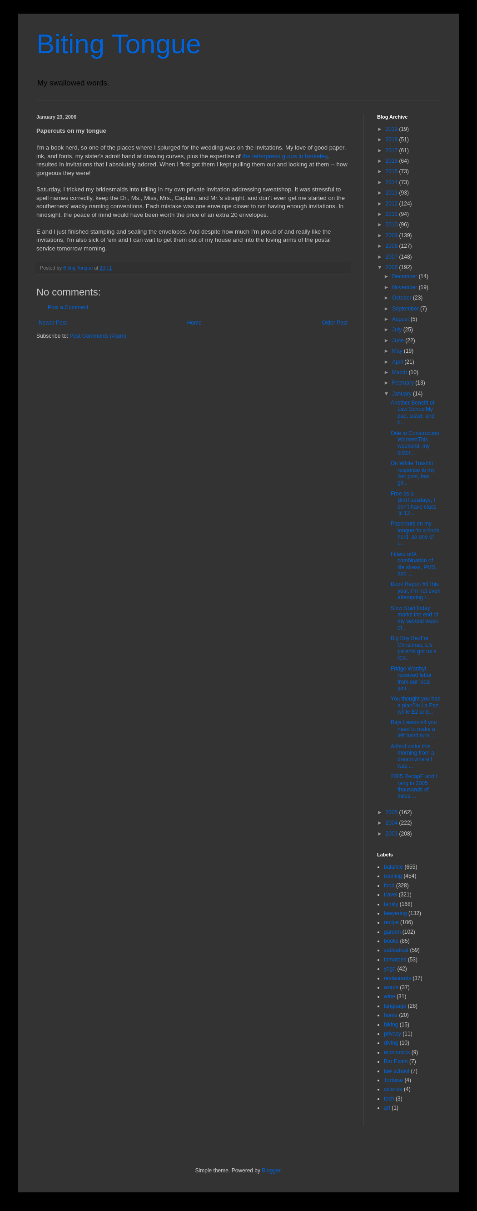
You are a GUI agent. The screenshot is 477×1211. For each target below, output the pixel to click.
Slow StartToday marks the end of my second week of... (414, 618)
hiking (391, 1024)
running (393, 876)
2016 (392, 161)
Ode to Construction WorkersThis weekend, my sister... (415, 443)
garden (392, 932)
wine (389, 996)
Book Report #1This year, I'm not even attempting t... (415, 590)
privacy (392, 1034)
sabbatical (396, 950)
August (401, 319)
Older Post (335, 323)
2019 (392, 129)
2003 (392, 834)
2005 (392, 812)
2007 (392, 257)
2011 (392, 214)
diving (391, 1043)
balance (393, 867)
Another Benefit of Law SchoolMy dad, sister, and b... (412, 412)
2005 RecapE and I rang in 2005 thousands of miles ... (414, 786)
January (402, 393)
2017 (392, 150)
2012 (392, 203)
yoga (390, 969)
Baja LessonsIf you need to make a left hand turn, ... (414, 729)
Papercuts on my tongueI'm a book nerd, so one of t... (415, 533)
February (403, 383)
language (395, 1006)
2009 (392, 235)
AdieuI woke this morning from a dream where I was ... (412, 756)
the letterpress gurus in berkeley (284, 156)
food (389, 885)
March (400, 372)
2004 (392, 823)
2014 (392, 182)
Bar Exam (396, 1061)
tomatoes (395, 959)
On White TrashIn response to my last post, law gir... (413, 473)
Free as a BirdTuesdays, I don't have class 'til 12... (414, 503)
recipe (391, 922)
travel (390, 894)
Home (194, 323)
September (406, 308)
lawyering (395, 913)
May (398, 351)
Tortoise (393, 1080)
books (391, 941)
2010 (392, 224)
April (398, 362)
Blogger (271, 1170)
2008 (392, 246)
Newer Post (53, 323)
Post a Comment (68, 307)
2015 (392, 171)
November (405, 287)
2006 (392, 267)
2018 (392, 139)
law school (396, 1071)
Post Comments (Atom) (98, 336)
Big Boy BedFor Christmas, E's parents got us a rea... (414, 648)
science (393, 1089)
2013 (392, 193)
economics (397, 1052)
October (402, 298)
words (391, 987)
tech (389, 1099)
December (405, 276)
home (391, 1015)
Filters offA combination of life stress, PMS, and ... (414, 564)
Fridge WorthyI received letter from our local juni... (411, 678)
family (391, 904)
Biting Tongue (118, 44)
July (397, 329)
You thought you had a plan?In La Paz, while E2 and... (416, 705)
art (387, 1108)
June (398, 340)
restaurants (397, 978)
